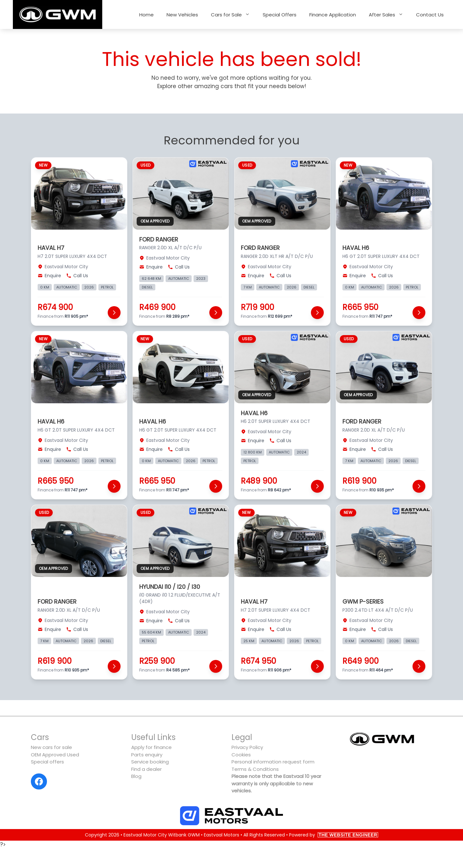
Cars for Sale (233, 14)
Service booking (150, 761)
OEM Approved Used (55, 754)
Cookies (241, 754)
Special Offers (279, 14)
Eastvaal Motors (221, 835)
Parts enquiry (146, 754)
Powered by (333, 835)
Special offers (47, 761)
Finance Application (332, 14)
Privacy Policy (247, 747)
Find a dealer (146, 769)
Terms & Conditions (255, 769)
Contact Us (430, 14)
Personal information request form (273, 761)
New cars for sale (51, 747)
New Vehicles (182, 14)
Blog (136, 776)
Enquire (49, 275)
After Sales (389, 14)
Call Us (77, 275)
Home (146, 14)
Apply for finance (151, 747)
